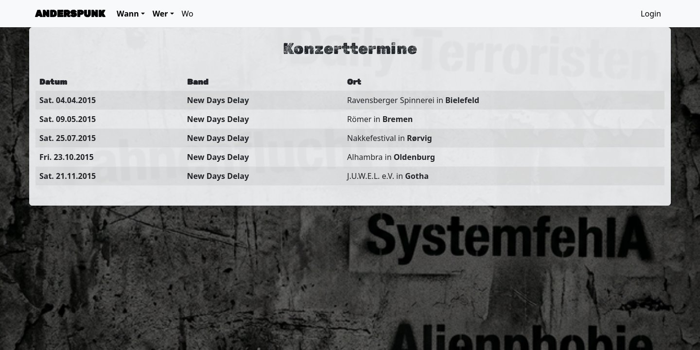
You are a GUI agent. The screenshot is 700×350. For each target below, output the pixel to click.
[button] (131, 13)
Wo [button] (187, 13)
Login (651, 13)
